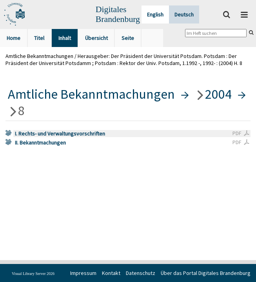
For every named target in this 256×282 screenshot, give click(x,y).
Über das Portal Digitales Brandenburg (206, 273)
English (155, 14)
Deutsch (184, 14)
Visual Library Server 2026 (33, 273)
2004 (218, 94)
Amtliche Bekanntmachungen (91, 94)
